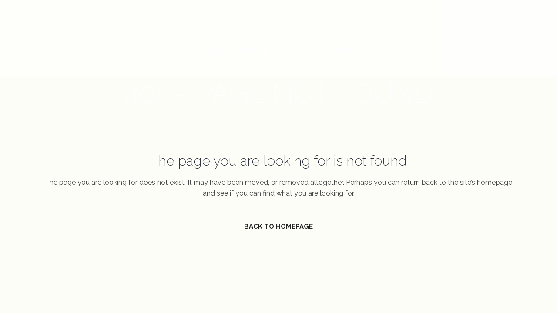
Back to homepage (278, 226)
